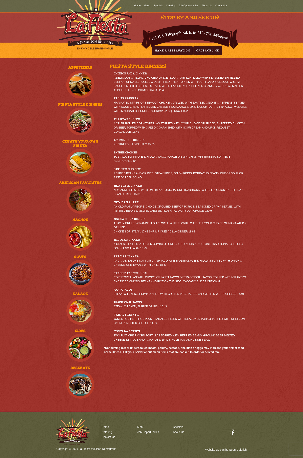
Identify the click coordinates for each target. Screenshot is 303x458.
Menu (147, 5)
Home (137, 5)
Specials (158, 5)
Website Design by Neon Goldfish (226, 449)
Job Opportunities (188, 5)
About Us (207, 5)
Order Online (207, 50)
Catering (171, 5)
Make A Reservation (172, 50)
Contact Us (221, 5)
